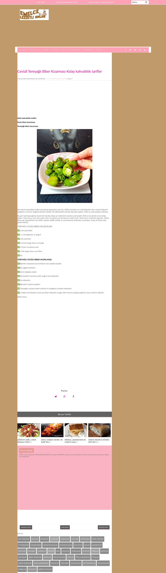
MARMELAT (42, 551)
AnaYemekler (34, 50)
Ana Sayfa (65, 527)
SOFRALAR (47, 557)
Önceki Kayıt (103, 527)
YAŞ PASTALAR (76, 563)
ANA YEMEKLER (23, 539)
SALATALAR (22, 557)
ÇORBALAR (22, 569)
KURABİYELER (97, 545)
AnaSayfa (22, 50)
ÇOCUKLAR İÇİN (103, 563)
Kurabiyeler (75, 50)
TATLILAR (95, 557)
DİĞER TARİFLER (97, 539)
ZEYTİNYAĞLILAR (89, 563)
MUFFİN (51, 551)
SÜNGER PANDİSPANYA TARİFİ (67, 2)
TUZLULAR (54, 563)
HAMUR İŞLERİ (36, 545)
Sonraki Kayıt (26, 527)
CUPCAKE (75, 539)
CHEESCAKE (65, 539)
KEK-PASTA (78, 545)
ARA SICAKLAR (54, 78)
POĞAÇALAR (76, 551)
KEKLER (87, 545)
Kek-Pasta (55, 50)
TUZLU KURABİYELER (41, 563)
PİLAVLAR (86, 551)
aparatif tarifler (48, 78)
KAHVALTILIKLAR (61, 78)
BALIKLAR (35, 539)
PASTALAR (65, 551)
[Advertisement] (106, 26)
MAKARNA (31, 551)
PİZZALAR (95, 551)
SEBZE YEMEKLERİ (35, 557)
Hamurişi (45, 50)
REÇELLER (104, 551)
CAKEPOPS (54, 539)
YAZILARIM (64, 563)
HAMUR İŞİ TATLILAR (50, 545)
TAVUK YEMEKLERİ (24, 563)
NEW (66, 78)
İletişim (99, 50)
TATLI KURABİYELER (83, 557)
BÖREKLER (44, 539)
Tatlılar (65, 50)
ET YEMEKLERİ (23, 545)
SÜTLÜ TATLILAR (59, 557)
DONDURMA (85, 539)
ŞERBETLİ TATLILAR (45, 569)
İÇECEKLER (32, 569)
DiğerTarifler (88, 50)
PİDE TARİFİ (41, 2)
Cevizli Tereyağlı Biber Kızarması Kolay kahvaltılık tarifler (59, 71)
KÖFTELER (22, 551)
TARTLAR (70, 557)
